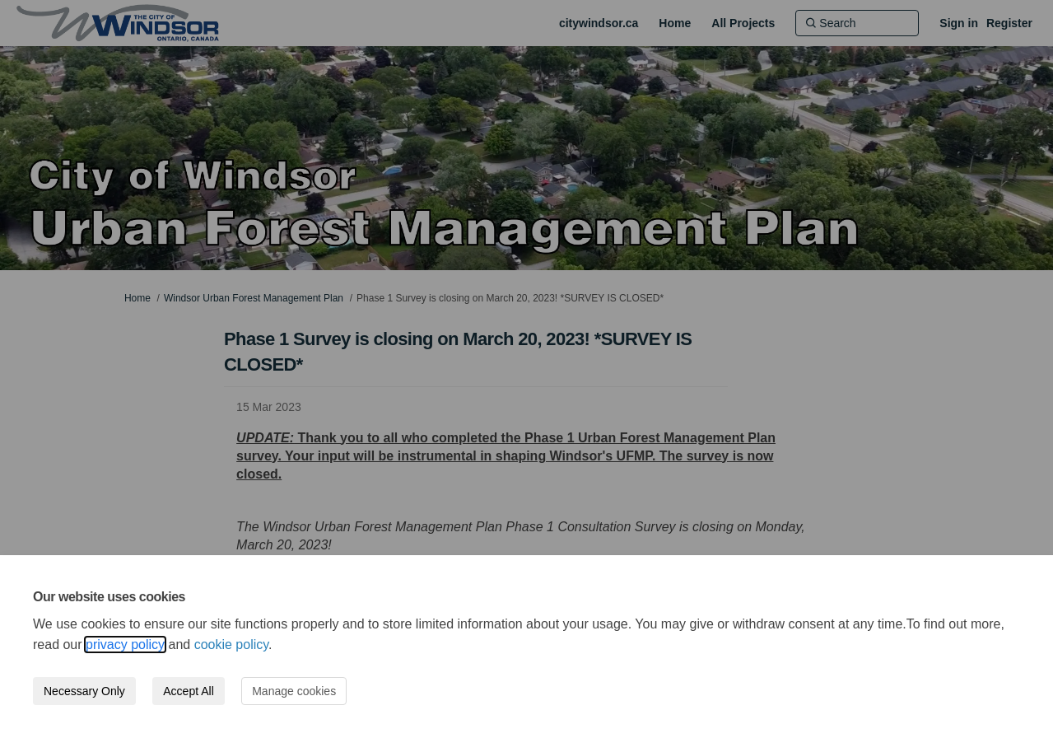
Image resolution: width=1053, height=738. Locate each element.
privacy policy (125, 645)
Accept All (188, 691)
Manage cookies (294, 691)
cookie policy (231, 645)
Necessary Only (84, 691)
